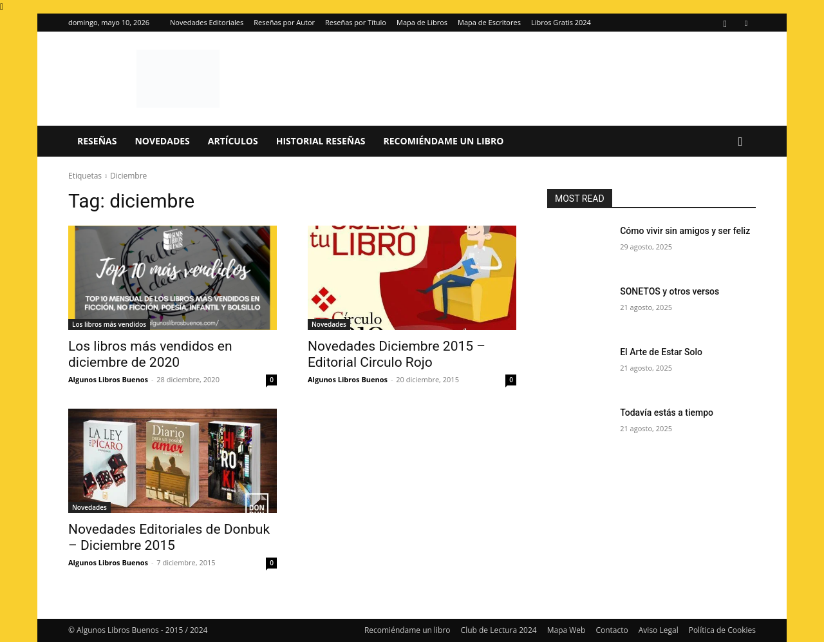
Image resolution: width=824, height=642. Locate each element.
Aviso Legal (659, 630)
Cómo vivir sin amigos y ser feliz (685, 231)
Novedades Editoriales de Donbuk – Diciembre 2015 (169, 537)
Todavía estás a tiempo (666, 412)
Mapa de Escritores (489, 22)
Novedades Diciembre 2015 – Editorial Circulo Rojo (396, 354)
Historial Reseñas (321, 141)
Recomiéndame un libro (444, 141)
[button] (740, 142)
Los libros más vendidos (109, 324)
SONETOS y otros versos (669, 291)
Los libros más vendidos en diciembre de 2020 (150, 354)
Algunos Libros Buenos (108, 379)
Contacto (611, 630)
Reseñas (97, 141)
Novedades (162, 141)
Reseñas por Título (355, 22)
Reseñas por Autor (284, 22)
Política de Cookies (722, 630)
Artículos (233, 141)
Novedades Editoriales (206, 22)
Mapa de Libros (422, 22)
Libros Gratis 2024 (561, 22)
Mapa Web (566, 630)
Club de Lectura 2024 (499, 630)
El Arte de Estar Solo (661, 352)
